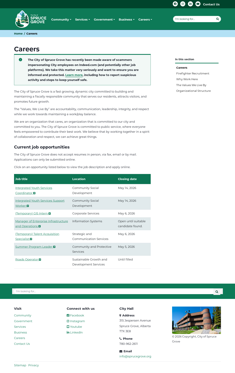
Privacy (33, 365)
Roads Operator (28, 259)
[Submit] (217, 19)
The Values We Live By (191, 85)
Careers (181, 67)
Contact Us (211, 4)
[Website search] (193, 19)
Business (20, 332)
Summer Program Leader (35, 247)
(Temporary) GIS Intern (33, 213)
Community (22, 315)
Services (20, 327)
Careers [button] (144, 19)
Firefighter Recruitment (192, 73)
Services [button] (81, 19)
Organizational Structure (193, 90)
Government (23, 321)
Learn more (74, 75)
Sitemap (20, 365)
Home (18, 33)
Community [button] (60, 19)
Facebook (75, 315)
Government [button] (103, 19)
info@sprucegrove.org (135, 356)
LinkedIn (75, 332)
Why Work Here (187, 79)
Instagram (76, 321)
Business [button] (125, 19)
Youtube (74, 327)
